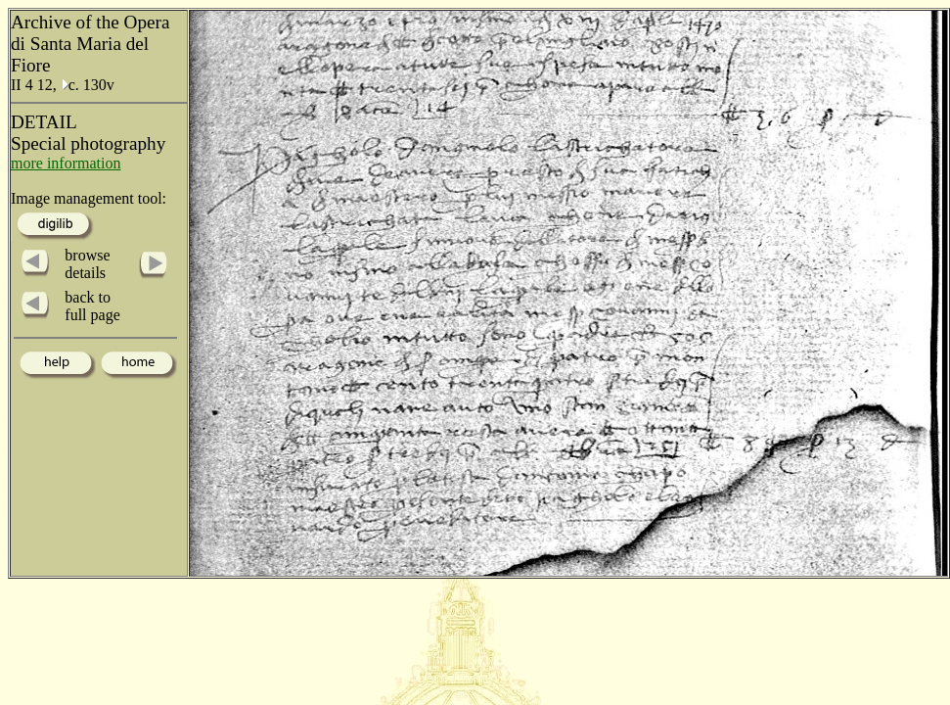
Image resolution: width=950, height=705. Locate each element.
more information (65, 163)
